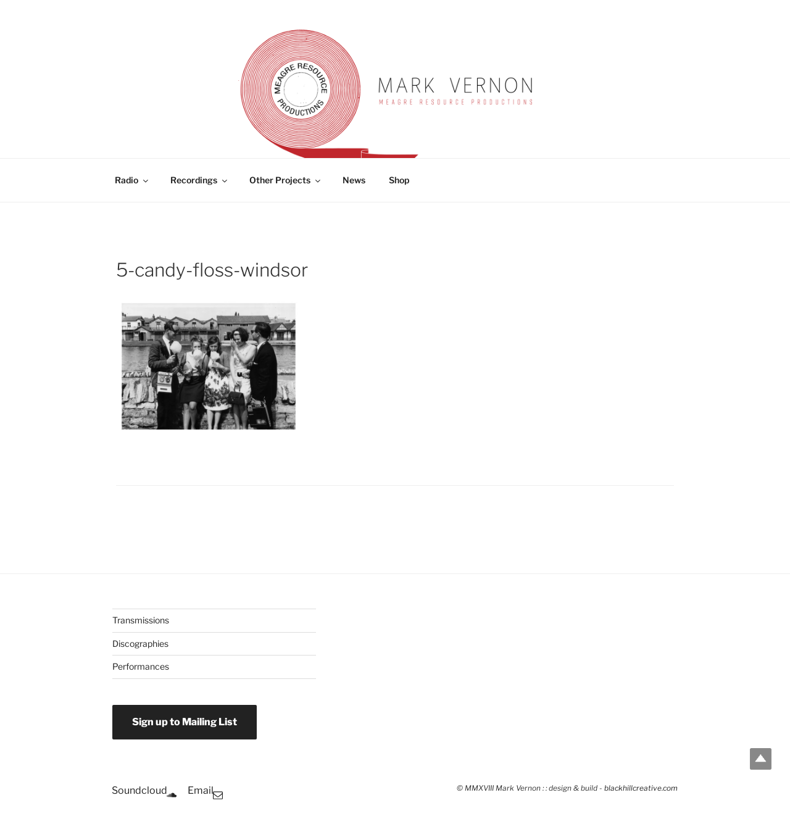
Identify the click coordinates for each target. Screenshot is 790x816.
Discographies (140, 643)
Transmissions (140, 620)
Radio (132, 180)
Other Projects (285, 180)
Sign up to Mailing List (184, 722)
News (354, 180)
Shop (399, 180)
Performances (140, 666)
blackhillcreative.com (641, 788)
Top (760, 759)
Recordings (199, 180)
